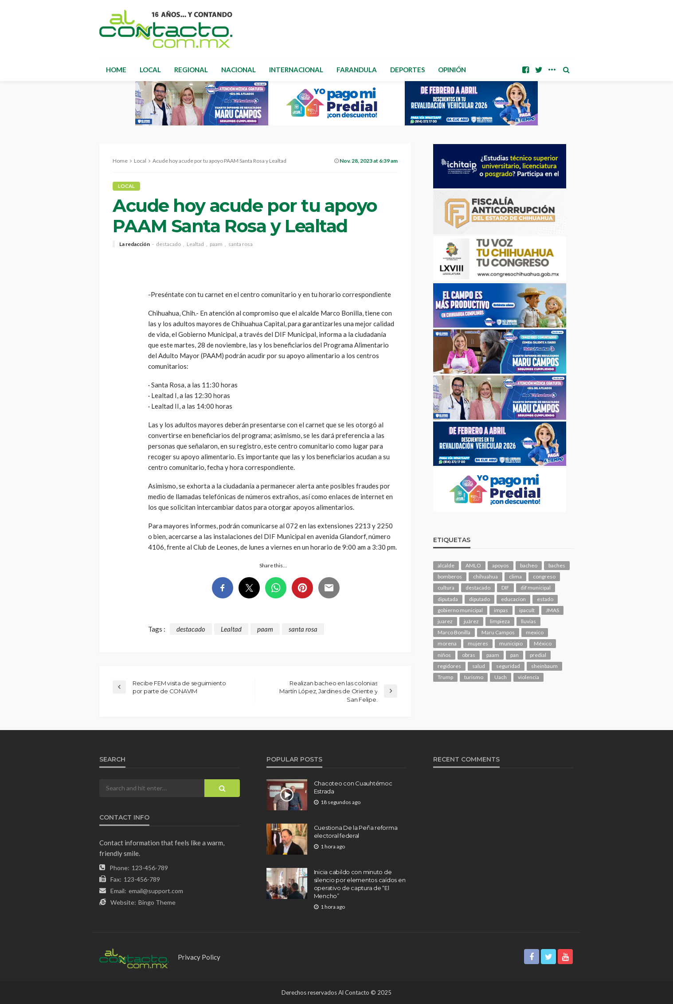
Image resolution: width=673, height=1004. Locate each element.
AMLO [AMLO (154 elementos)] (473, 565)
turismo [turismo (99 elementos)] (473, 677)
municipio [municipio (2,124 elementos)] (511, 643)
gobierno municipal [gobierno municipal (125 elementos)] (460, 610)
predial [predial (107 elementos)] (538, 655)
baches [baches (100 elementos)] (556, 565)
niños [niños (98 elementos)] (444, 655)
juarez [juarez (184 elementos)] (445, 621)
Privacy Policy (199, 957)
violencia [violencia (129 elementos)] (528, 677)
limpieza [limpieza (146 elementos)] (500, 621)
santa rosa (240, 244)
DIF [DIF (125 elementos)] (505, 587)
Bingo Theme (157, 902)
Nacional (238, 70)
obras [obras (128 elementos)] (468, 655)
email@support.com (156, 891)
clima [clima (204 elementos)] (515, 576)
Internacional (296, 70)
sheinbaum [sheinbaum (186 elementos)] (544, 666)
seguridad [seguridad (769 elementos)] (508, 666)
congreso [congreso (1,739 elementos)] (544, 576)
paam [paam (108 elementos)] (492, 655)
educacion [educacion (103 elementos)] (513, 599)
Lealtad (195, 244)
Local (150, 70)
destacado (168, 244)
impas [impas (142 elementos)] (501, 610)
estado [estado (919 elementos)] (545, 599)
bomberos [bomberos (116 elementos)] (450, 576)
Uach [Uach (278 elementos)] (500, 677)
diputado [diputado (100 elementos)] (479, 599)
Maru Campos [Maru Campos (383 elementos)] (498, 632)
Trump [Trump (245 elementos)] (445, 677)
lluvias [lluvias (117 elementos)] (528, 621)
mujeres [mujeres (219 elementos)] (478, 643)
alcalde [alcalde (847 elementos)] (446, 565)
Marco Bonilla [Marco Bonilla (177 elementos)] (454, 632)
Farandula (356, 70)
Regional (191, 70)
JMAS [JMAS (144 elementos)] (552, 610)
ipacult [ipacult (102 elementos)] (527, 610)
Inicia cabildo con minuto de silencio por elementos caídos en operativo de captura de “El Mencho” (360, 884)
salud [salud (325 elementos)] (478, 666)
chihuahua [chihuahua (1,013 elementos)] (485, 576)
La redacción (134, 244)
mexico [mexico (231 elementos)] (535, 632)
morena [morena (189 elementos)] (447, 643)
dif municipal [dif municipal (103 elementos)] (535, 587)
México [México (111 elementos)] (543, 643)
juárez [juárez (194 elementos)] (471, 621)
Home (116, 70)
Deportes (407, 70)
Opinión (452, 70)
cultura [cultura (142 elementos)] (446, 587)
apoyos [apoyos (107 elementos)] (500, 565)
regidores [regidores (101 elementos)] (449, 666)
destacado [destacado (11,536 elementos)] (478, 587)
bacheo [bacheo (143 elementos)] (528, 565)
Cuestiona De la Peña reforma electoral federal (356, 831)
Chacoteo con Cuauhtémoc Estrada (353, 787)
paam (216, 244)
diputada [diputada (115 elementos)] (448, 599)
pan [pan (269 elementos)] (514, 655)
